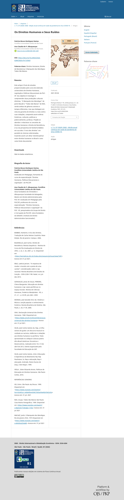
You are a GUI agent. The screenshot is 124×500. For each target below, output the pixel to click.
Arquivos (31, 16)
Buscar (108, 16)
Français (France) (90, 43)
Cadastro (103, 2)
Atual (22, 16)
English (86, 30)
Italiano (87, 39)
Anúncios (40, 16)
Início (16, 23)
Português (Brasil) (90, 36)
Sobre (13, 16)
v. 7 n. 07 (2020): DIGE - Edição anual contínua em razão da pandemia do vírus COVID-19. (42, 26)
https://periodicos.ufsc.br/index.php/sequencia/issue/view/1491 (38, 256)
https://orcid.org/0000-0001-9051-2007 (28, 51)
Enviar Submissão (92, 52)
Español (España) (90, 33)
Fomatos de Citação (58, 117)
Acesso (111, 2)
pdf (55, 83)
